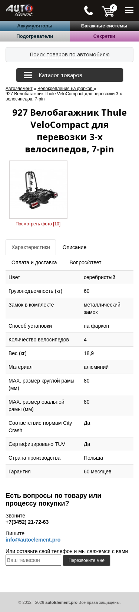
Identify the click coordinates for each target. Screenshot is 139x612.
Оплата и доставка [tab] (34, 262)
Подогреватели (34, 36)
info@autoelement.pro (33, 540)
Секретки (104, 36)
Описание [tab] (74, 247)
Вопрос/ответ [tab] (85, 262)
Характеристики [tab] (30, 247)
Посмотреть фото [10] (38, 223)
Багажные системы (104, 26)
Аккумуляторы (34, 26)
